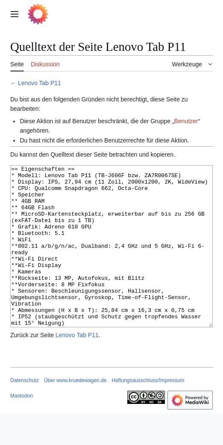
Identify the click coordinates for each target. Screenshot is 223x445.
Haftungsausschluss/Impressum (148, 412)
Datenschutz (24, 412)
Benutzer (186, 121)
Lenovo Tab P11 (39, 83)
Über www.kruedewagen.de (75, 412)
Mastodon (21, 428)
